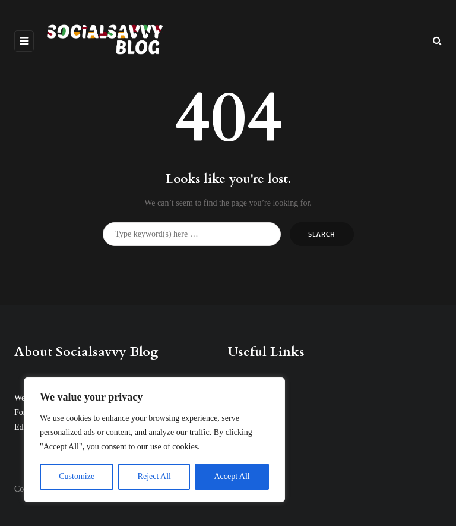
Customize (76, 476)
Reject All (154, 476)
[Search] (192, 234)
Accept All (231, 476)
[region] (154, 439)
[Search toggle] (437, 41)
